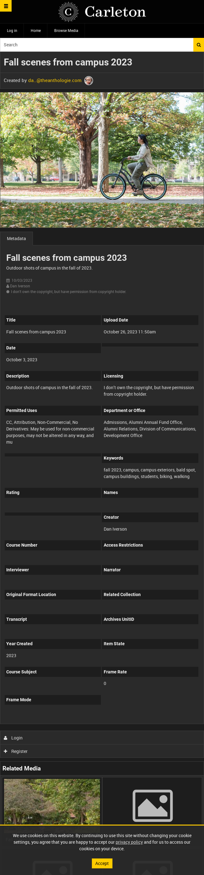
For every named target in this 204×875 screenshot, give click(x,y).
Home (36, 30)
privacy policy (129, 842)
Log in (12, 30)
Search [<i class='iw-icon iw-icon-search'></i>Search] (199, 45)
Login (13, 738)
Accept (102, 863)
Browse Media (66, 30)
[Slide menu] (6, 6)
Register (16, 751)
